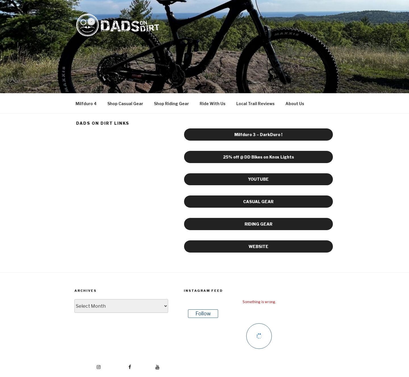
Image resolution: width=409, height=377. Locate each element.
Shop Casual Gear (125, 103)
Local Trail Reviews (255, 103)
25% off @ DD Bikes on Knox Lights (258, 157)
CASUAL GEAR (258, 201)
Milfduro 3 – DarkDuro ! (258, 134)
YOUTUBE (258, 179)
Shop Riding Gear (171, 103)
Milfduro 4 (86, 103)
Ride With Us (213, 103)
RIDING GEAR (258, 224)
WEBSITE (258, 246)
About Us (294, 103)
